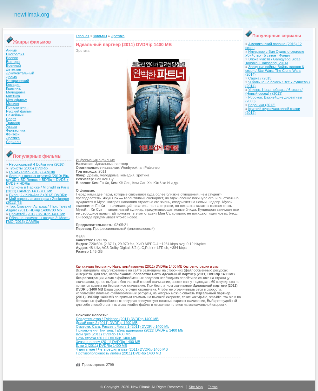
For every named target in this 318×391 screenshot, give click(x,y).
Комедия (13, 84)
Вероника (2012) (261, 105)
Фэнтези (13, 134)
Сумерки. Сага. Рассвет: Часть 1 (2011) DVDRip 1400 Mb (122, 326)
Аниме (11, 50)
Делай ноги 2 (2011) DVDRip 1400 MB (106, 323)
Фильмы (100, 36)
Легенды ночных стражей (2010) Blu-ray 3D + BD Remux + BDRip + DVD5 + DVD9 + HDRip (37, 179)
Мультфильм (16, 100)
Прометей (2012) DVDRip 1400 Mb (37, 214)
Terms (212, 387)
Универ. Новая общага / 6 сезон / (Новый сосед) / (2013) (273, 91)
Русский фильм (18, 111)
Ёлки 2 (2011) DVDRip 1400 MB (101, 345)
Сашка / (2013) (260, 78)
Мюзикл (12, 104)
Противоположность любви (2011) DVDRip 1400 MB (118, 353)
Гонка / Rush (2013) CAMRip (32, 172)
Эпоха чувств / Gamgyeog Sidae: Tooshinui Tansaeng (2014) (273, 61)
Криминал (14, 88)
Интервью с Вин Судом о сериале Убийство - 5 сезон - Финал (274, 53)
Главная (82, 36)
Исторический (17, 81)
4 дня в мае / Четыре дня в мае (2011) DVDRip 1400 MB (122, 349)
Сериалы (13, 142)
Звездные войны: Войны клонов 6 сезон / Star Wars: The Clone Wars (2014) (274, 70)
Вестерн (13, 62)
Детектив (13, 69)
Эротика (13, 138)
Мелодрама (15, 92)
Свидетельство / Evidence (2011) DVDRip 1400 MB (117, 319)
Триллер (13, 123)
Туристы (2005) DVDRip (28, 168)
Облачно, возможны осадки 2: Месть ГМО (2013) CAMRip (38, 219)
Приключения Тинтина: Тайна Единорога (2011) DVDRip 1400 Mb (129, 330)
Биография (15, 54)
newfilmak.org (31, 14)
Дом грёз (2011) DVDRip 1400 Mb (103, 334)
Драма (11, 77)
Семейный (14, 115)
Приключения (17, 107)
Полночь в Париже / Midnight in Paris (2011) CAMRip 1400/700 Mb (37, 189)
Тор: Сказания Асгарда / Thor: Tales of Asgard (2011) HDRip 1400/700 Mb (38, 208)
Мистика (13, 96)
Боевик (12, 58)
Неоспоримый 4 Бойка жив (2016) (36, 164)
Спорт (11, 119)
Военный (13, 65)
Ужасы (11, 126)
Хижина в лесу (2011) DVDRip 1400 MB (108, 342)
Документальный (20, 73)
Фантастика (15, 130)
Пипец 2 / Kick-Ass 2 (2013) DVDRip (38, 195)
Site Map (196, 387)
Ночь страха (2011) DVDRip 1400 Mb (106, 338)
